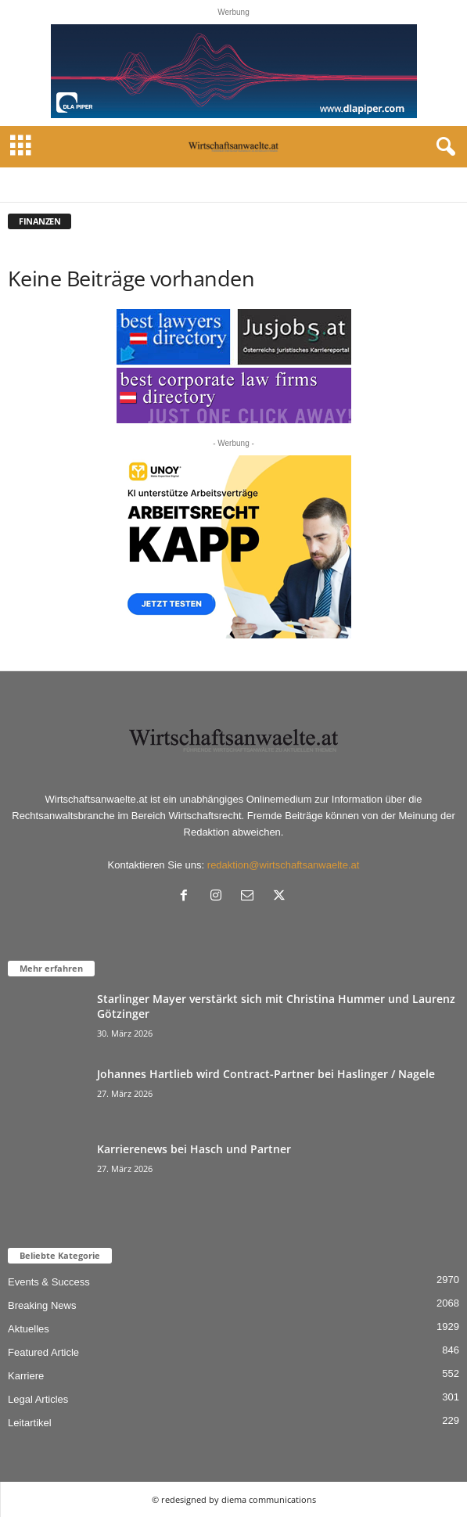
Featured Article (43, 1352)
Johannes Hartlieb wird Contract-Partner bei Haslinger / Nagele (266, 1073)
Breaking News (42, 1305)
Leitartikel (30, 1423)
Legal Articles (38, 1399)
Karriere (26, 1376)
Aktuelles (28, 1329)
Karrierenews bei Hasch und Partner (194, 1148)
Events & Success (49, 1282)
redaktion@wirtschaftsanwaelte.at (283, 865)
